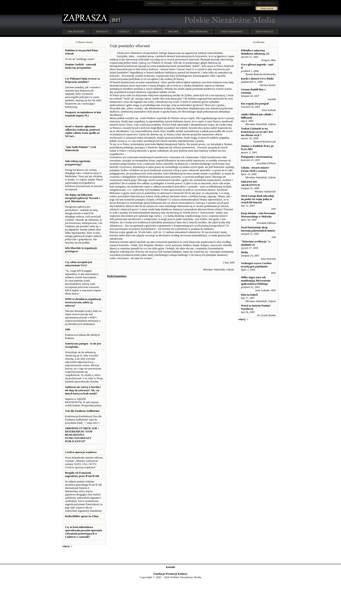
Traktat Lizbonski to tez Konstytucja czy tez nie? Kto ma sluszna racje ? (257, 132)
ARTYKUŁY (102, 31)
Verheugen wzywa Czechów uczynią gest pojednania (256, 265)
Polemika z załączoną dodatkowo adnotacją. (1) (255, 52)
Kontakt (170, 567)
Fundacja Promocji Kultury (170, 573)
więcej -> (67, 546)
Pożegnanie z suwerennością (256, 156)
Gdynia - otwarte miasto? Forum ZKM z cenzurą (255, 169)
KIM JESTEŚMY (76, 31)
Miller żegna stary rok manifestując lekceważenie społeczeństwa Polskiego (256, 280)
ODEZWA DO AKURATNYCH (250, 183)
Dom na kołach (249, 294)
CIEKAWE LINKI (148, 31)
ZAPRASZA (182, 3)
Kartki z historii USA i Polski (257, 78)
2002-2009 (173, 31)
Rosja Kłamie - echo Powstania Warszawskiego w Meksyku (258, 215)
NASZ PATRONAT (198, 31)
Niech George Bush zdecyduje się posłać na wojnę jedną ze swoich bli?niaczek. (257, 199)
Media (244, 252)
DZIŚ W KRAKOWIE (232, 31)
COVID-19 (123, 31)
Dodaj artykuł (267, 8)
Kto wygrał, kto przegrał (255, 103)
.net (155, 3)
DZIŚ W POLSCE (264, 31)
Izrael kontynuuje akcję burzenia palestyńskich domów (258, 229)
